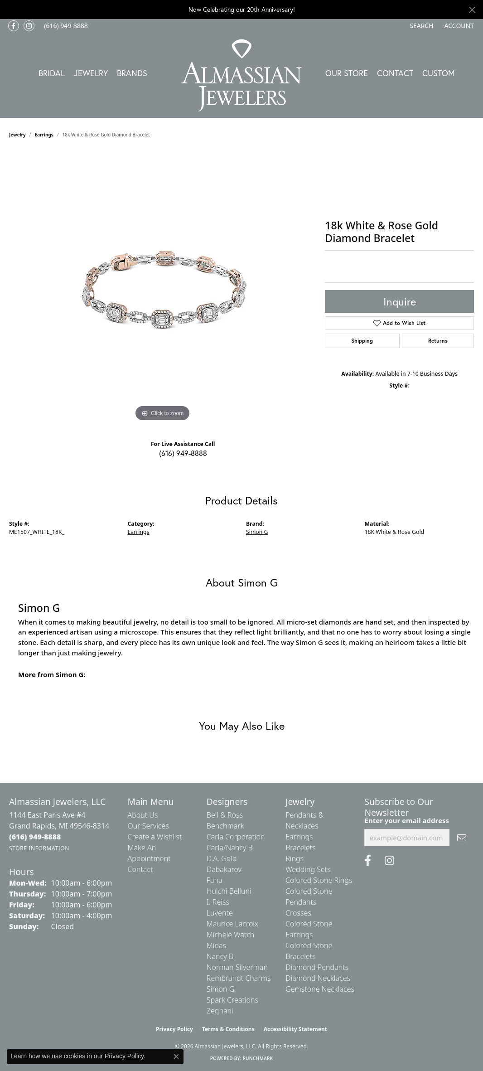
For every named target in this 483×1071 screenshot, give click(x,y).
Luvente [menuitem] (220, 913)
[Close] (472, 9)
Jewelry (91, 73)
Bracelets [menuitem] (300, 848)
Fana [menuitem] (214, 880)
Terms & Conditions (228, 1029)
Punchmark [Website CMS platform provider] (258, 1058)
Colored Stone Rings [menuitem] (318, 880)
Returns (438, 340)
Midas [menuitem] (216, 945)
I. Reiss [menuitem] (218, 902)
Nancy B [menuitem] (220, 956)
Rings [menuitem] (294, 858)
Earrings (44, 134)
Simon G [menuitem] (220, 989)
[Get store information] (39, 848)
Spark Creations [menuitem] (232, 1000)
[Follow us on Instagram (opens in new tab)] (29, 25)
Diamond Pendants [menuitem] (316, 967)
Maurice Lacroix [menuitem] (232, 924)
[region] (163, 288)
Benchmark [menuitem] (225, 826)
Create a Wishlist (155, 837)
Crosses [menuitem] (298, 913)
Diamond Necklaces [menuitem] (317, 978)
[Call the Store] (35, 837)
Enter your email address (406, 820)
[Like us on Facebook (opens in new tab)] (13, 25)
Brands (132, 73)
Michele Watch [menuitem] (231, 935)
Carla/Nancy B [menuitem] (230, 848)
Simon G (257, 532)
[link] (65, 26)
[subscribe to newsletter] (461, 837)
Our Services (148, 826)
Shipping (362, 340)
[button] (420, 26)
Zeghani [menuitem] (220, 1011)
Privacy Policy (174, 1029)
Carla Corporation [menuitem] (236, 837)
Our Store (346, 73)
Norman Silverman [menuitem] (237, 967)
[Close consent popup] (176, 1056)
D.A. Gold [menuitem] (222, 858)
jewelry (17, 134)
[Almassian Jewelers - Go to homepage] (242, 75)
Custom (438, 73)
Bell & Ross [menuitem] (225, 815)
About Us (143, 815)
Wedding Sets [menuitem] (308, 869)
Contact (395, 73)
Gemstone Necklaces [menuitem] (319, 989)
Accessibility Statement (295, 1029)
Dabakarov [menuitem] (224, 869)
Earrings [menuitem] (299, 837)
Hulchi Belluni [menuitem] (229, 891)
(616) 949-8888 (183, 453)
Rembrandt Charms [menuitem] (239, 978)
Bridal (52, 73)
